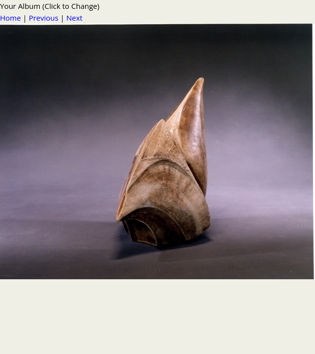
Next (74, 18)
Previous (43, 18)
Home (10, 18)
